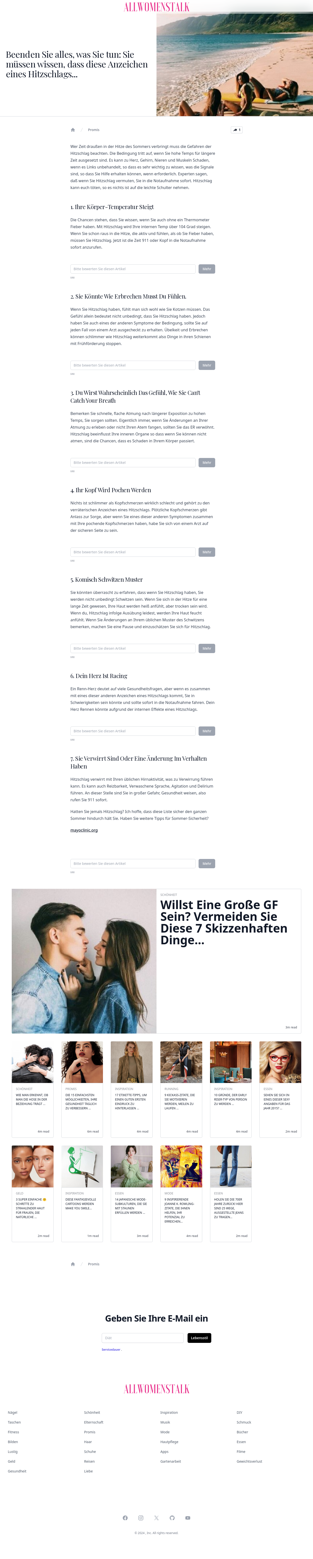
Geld (11, 1461)
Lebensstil (199, 1338)
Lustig (13, 1451)
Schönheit (92, 1412)
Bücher (242, 1432)
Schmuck (244, 1422)
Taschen (14, 1422)
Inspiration (169, 1412)
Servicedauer (111, 1349)
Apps (164, 1451)
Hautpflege (169, 1441)
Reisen (89, 1461)
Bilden (13, 1441)
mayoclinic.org (84, 830)
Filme (241, 1451)
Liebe (88, 1471)
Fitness (13, 1432)
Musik (165, 1422)
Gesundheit (17, 1471)
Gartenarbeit (170, 1461)
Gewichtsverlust (249, 1461)
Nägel (12, 1412)
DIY (239, 1412)
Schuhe (90, 1451)
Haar (88, 1441)
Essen (241, 1441)
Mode (165, 1432)
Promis (94, 129)
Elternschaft (93, 1422)
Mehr (206, 269)
